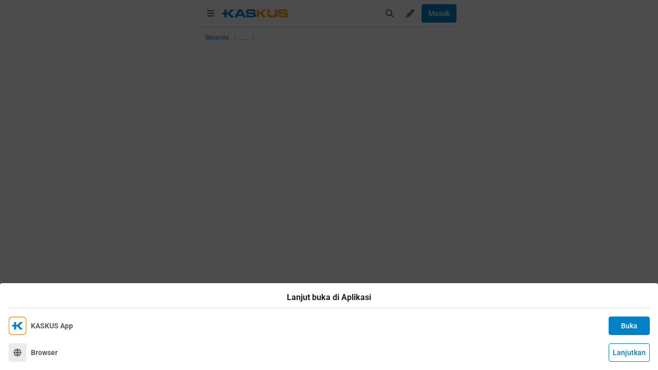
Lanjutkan (629, 352)
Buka (629, 326)
